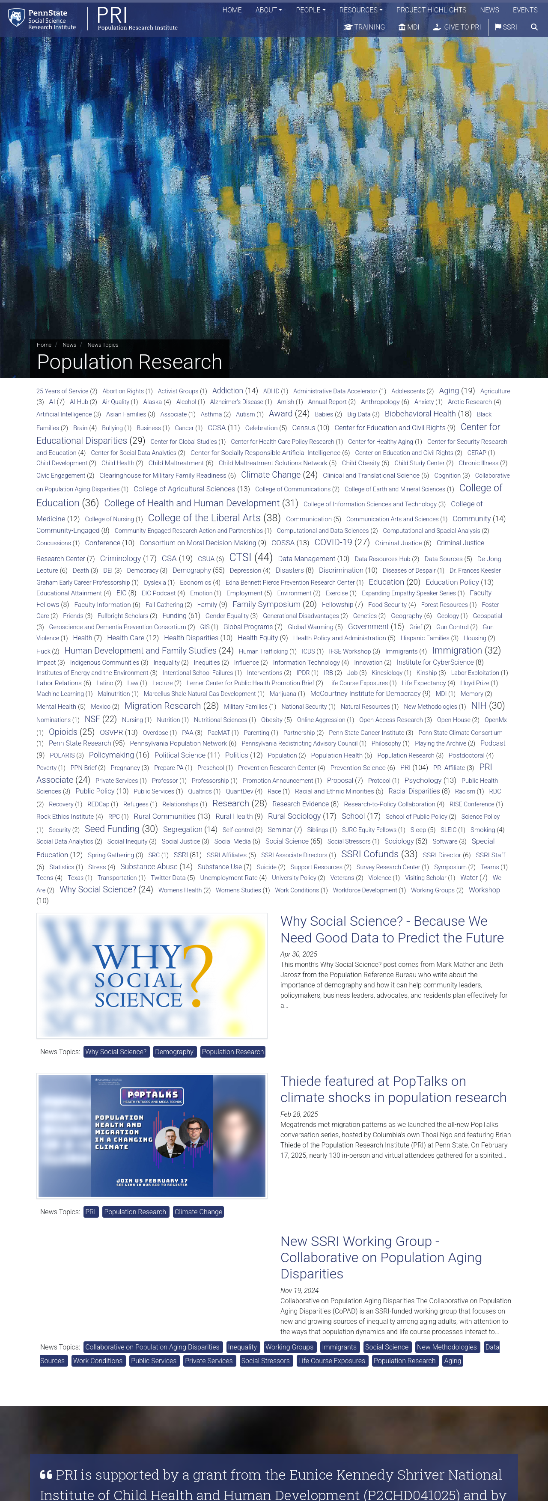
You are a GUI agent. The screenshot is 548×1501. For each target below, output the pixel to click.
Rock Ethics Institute (65, 816)
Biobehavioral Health (420, 414)
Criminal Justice (398, 543)
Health (82, 638)
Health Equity (258, 638)
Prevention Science (358, 768)
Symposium (450, 867)
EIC (121, 593)
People (308, 10)
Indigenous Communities (105, 662)
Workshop (484, 890)
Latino (104, 683)
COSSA (283, 542)
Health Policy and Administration (339, 638)
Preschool (210, 767)
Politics (236, 755)
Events (525, 10)
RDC (495, 791)
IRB (328, 673)
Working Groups (433, 890)
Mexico (100, 706)
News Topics (103, 345)
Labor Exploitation (475, 672)
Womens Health (180, 890)
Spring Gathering (111, 855)
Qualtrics (199, 791)
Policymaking (111, 754)
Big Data (358, 414)
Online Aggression (321, 719)
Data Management (306, 559)
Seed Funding (112, 828)
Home (232, 10)
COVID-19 (333, 542)
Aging (449, 390)
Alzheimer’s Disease (236, 401)
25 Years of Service (62, 391)
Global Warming (311, 627)
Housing (475, 638)
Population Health (337, 755)
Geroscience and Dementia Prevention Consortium (117, 627)
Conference (102, 543)
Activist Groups (178, 391)
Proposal (340, 780)
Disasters (290, 570)
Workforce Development (365, 890)
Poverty (46, 767)
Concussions (53, 543)
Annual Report (327, 402)
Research (230, 803)
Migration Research (163, 706)
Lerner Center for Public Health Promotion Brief (250, 683)
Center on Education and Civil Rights (404, 453)
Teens (45, 878)
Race (274, 791)
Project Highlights (431, 10)
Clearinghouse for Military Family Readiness (162, 475)
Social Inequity (127, 841)
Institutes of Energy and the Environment (92, 673)
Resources (359, 10)
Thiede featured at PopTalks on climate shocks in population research (393, 1089)
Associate (174, 414)
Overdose (155, 732)
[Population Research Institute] (89, 19)
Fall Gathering (164, 605)
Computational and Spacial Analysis (431, 531)
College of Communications (293, 489)
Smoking (483, 830)
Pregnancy (125, 768)
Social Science (287, 841)
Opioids (63, 732)
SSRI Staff (491, 855)
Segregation (183, 829)
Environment (294, 593)
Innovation (368, 662)
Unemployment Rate (229, 878)
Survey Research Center (388, 867)
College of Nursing (109, 519)
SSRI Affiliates (227, 855)
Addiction (227, 390)
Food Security (387, 605)
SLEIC (448, 829)
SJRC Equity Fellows (369, 829)
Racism (465, 791)
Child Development (61, 463)
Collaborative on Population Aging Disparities (153, 1347)
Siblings (317, 829)
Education (386, 582)
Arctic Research (470, 402)
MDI (409, 28)
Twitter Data (168, 878)
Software (444, 841)
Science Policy (481, 816)
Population (282, 755)
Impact (46, 662)
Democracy (142, 570)
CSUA (206, 559)
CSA (169, 558)
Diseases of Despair (409, 570)
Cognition (448, 475)
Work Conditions (297, 890)
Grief (415, 627)
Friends (73, 616)
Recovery (61, 804)
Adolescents (408, 391)
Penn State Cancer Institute (366, 733)
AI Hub (79, 402)
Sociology (399, 841)
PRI (405, 768)
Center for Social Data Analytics (133, 453)
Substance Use (220, 867)
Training (364, 28)
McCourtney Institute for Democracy (365, 694)
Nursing (132, 719)
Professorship (210, 780)
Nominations (53, 719)
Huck (43, 651)
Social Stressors (349, 841)
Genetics (365, 616)
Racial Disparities (414, 791)
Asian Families (126, 414)
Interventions (265, 673)
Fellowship (338, 604)
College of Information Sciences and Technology (370, 504)
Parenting (257, 732)
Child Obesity (361, 463)
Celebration (261, 428)
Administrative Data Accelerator (335, 391)
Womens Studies (238, 890)
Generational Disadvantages (301, 616)
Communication (309, 519)
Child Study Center (420, 463)
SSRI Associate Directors (294, 855)
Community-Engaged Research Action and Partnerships (189, 530)
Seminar (280, 830)
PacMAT (219, 732)
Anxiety (424, 401)
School (353, 815)
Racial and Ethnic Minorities (334, 791)
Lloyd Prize (474, 683)
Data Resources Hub (382, 559)
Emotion (201, 593)
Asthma (211, 414)
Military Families (246, 706)
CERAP (477, 452)
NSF (92, 719)
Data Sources (443, 559)
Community (472, 518)
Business (149, 428)
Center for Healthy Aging (380, 441)
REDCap (98, 804)
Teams (490, 867)
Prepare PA (169, 767)
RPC (114, 816)
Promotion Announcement (278, 780)
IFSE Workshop (350, 651)
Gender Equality (227, 616)
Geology (448, 615)
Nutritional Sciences (220, 719)
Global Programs (248, 627)
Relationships (180, 804)
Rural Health (234, 816)
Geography (407, 616)
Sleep (418, 830)
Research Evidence (300, 804)
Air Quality (115, 401)
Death (81, 570)
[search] (534, 27)
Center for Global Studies (184, 441)
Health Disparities (191, 638)
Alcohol (186, 401)
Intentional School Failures (198, 672)
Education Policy (452, 582)
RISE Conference (472, 804)
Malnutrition (114, 693)
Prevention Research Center (277, 768)
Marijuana (283, 693)
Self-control (238, 830)
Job (352, 673)
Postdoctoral (467, 755)
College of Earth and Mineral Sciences (395, 489)
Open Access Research (391, 720)
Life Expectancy (424, 683)
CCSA (217, 427)
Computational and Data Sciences (323, 531)
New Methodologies (430, 706)
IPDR (303, 672)
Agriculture (495, 391)
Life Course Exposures (358, 683)
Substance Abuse (149, 866)
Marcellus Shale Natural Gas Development (200, 693)
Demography (192, 570)
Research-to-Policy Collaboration (389, 804)
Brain (80, 428)
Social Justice (181, 841)
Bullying (112, 428)
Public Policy (94, 791)
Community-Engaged (68, 530)
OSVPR (111, 732)
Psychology (423, 780)
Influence (246, 662)
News (489, 10)
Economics (195, 582)
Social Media (232, 841)
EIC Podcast (159, 593)
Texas (75, 877)
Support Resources (316, 867)
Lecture (162, 683)
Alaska (152, 402)
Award (281, 413)
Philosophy (386, 743)
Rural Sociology (294, 815)
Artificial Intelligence (64, 414)
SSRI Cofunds (370, 853)
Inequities (207, 662)
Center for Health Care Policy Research (282, 441)
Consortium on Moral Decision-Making (198, 543)
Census (304, 428)
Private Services (116, 780)
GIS (205, 627)
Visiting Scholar (426, 877)
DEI (108, 570)
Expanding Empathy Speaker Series (409, 593)
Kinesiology (387, 672)
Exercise (337, 593)
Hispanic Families (425, 638)
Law (133, 683)
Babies (324, 414)
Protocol (379, 780)
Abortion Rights (123, 391)
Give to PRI (457, 28)
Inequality (166, 662)
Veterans (342, 878)
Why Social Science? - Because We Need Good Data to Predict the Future (392, 929)
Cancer (184, 428)
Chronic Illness (478, 463)
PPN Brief (84, 768)
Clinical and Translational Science (371, 475)
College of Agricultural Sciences (184, 488)
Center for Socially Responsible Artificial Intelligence (265, 453)
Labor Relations (59, 683)
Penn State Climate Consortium (460, 732)
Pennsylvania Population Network (178, 743)
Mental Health (56, 706)
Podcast (493, 743)
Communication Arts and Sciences (392, 519)
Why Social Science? (98, 889)
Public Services (154, 791)
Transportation (117, 877)
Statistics (62, 867)
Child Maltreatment (176, 463)
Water (469, 878)
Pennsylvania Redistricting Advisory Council (300, 743)
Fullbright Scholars (123, 616)
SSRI (506, 28)
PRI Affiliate (449, 768)
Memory (472, 694)
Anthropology (380, 402)
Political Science (180, 755)
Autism (245, 414)
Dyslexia (155, 582)
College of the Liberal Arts (204, 518)
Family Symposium (266, 604)
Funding (174, 616)
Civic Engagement (60, 475)
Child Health (117, 463)
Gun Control (452, 627)
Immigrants (401, 651)
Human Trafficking (263, 651)
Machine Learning (60, 693)
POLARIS (62, 755)
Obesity (272, 720)
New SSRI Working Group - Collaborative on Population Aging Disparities (381, 1257)
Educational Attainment (69, 593)
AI (52, 402)
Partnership (299, 733)
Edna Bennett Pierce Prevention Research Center (290, 582)
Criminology (120, 558)
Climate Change (271, 475)
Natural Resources (365, 706)
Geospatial (487, 616)
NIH (478, 705)
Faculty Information (102, 605)
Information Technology (306, 662)
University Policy (294, 878)
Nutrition (168, 719)
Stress (97, 867)
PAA (188, 733)
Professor (165, 780)
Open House (454, 720)
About (266, 10)
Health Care (125, 637)
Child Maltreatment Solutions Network (273, 463)
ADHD (271, 391)
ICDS (308, 651)
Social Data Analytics (64, 841)
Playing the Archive (440, 743)
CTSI (240, 557)
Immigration (457, 650)
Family (207, 604)
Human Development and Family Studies (141, 650)
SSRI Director (442, 855)
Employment (244, 593)
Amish (285, 401)
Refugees (136, 804)
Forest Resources (444, 604)
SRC (154, 855)
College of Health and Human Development (192, 503)
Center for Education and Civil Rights (390, 428)
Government (368, 626)
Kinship (427, 673)
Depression (246, 570)
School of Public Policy (416, 816)
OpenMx (496, 719)
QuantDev (239, 791)
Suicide (267, 867)
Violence (380, 877)
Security (60, 830)
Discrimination (341, 570)
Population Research (406, 755)
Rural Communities (165, 816)
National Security (304, 706)
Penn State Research (80, 743)
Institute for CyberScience (435, 662)
